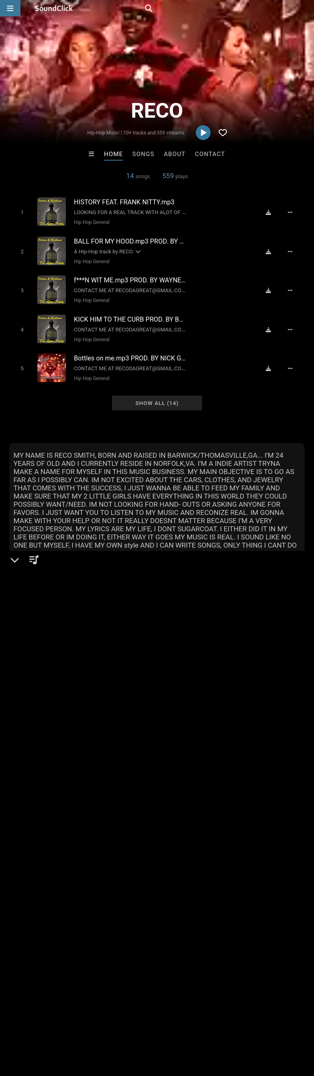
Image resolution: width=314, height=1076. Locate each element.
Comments (29, 721)
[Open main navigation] (10, 8)
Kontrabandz (56, 902)
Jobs (112, 1027)
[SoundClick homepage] (54, 8)
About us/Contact (72, 1027)
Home (113, 154)
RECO (19, 618)
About (174, 154)
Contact (210, 154)
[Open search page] (306, 8)
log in (71, 754)
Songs (143, 154)
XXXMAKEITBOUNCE (191, 902)
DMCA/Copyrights (152, 1027)
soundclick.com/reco (51, 666)
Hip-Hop (34, 646)
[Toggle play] (18, 212)
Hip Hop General (88, 222)
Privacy (195, 1027)
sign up (41, 754)
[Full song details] (294, 212)
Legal (220, 1027)
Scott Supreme (123, 902)
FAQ (34, 1027)
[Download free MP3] (272, 212)
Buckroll (258, 902)
